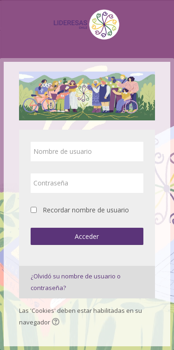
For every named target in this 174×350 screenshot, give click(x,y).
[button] (57, 322)
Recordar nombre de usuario (86, 209)
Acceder (87, 236)
